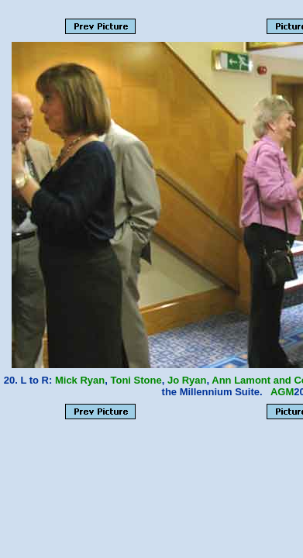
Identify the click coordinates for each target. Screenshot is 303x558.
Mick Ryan (80, 380)
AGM (282, 392)
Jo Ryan (187, 380)
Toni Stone (136, 380)
